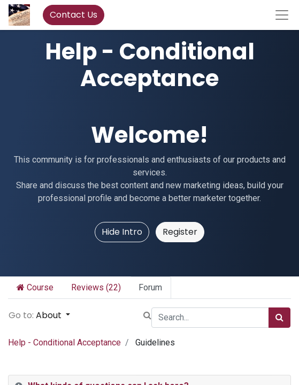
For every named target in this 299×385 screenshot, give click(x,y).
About (50, 315)
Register (180, 232)
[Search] (279, 317)
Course (35, 287)
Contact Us (73, 15)
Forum (150, 287)
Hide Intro (122, 232)
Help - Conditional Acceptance (64, 342)
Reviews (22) (96, 287)
